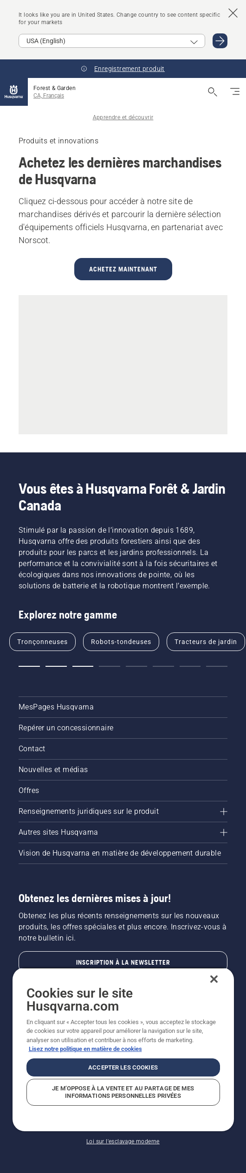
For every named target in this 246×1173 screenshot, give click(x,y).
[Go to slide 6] (163, 666)
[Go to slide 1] (29, 666)
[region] (123, 1049)
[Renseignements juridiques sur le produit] (123, 811)
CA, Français (48, 95)
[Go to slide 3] (83, 666)
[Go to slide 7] (190, 666)
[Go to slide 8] (216, 666)
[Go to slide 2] (56, 666)
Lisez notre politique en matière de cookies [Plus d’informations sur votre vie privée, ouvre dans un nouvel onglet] (85, 1048)
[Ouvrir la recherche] (212, 92)
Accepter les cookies (123, 1067)
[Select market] (112, 41)
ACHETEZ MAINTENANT (123, 269)
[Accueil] (14, 92)
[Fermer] (214, 979)
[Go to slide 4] (109, 666)
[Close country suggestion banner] (233, 13)
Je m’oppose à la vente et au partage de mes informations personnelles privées (123, 1092)
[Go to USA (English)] (220, 40)
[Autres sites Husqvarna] (123, 832)
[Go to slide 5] (136, 666)
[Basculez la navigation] (235, 92)
